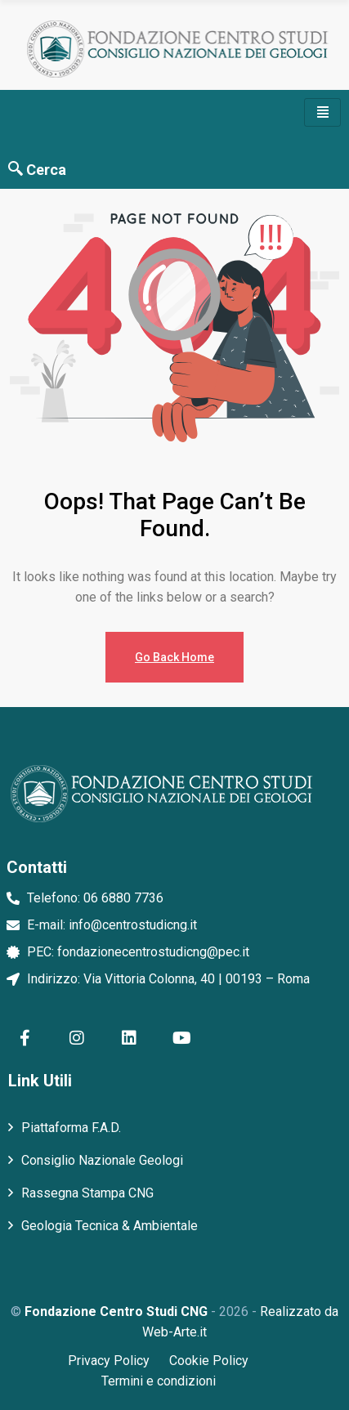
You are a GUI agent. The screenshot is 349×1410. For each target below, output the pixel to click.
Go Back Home (174, 657)
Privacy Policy (109, 1360)
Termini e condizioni (158, 1381)
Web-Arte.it (174, 1332)
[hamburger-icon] (322, 112)
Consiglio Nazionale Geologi (102, 1160)
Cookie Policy (208, 1360)
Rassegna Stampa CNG (87, 1193)
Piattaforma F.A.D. (71, 1127)
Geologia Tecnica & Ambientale (109, 1225)
